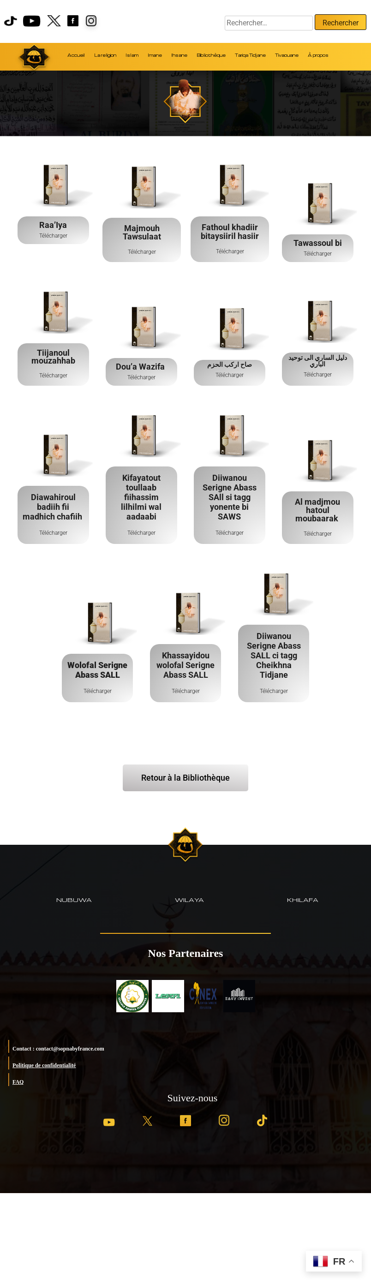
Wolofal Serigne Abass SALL (97, 670)
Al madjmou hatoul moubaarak (317, 510)
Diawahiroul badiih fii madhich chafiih (53, 506)
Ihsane (179, 55)
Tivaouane (287, 55)
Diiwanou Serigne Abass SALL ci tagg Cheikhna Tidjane (273, 655)
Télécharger (53, 236)
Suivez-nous (193, 1098)
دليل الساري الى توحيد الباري (317, 361)
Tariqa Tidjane (250, 55)
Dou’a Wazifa (141, 366)
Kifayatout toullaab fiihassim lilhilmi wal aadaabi (141, 497)
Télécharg (139, 377)
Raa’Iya (53, 225)
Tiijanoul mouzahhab (53, 356)
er (153, 377)
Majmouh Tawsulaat (141, 232)
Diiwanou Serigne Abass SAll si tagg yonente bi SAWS (230, 497)
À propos (318, 55)
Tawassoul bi (317, 243)
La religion (105, 55)
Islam (132, 55)
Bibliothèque (211, 55)
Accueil (76, 55)
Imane (155, 55)
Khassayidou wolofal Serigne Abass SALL (185, 665)
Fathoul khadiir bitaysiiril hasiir (230, 231)
